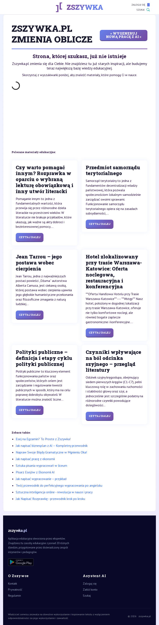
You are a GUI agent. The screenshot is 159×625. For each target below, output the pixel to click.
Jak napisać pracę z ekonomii (35, 459)
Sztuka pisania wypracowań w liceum (41, 465)
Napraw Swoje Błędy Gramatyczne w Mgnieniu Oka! (51, 452)
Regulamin (14, 595)
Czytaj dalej (29, 237)
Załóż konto (90, 589)
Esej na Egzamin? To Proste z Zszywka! (43, 439)
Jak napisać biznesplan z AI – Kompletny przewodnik (52, 445)
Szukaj (143, 9)
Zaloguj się (140, 4)
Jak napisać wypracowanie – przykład (41, 479)
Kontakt (12, 583)
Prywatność (15, 589)
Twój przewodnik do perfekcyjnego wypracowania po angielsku (59, 485)
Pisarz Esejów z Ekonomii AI (35, 472)
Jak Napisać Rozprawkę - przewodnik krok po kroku (50, 499)
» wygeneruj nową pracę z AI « (123, 35)
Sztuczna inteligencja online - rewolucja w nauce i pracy (54, 492)
